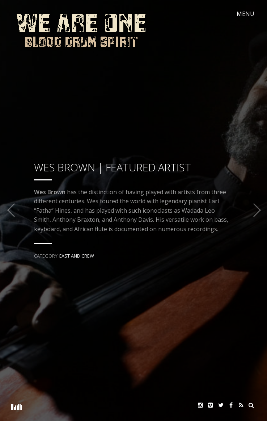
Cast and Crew (76, 256)
